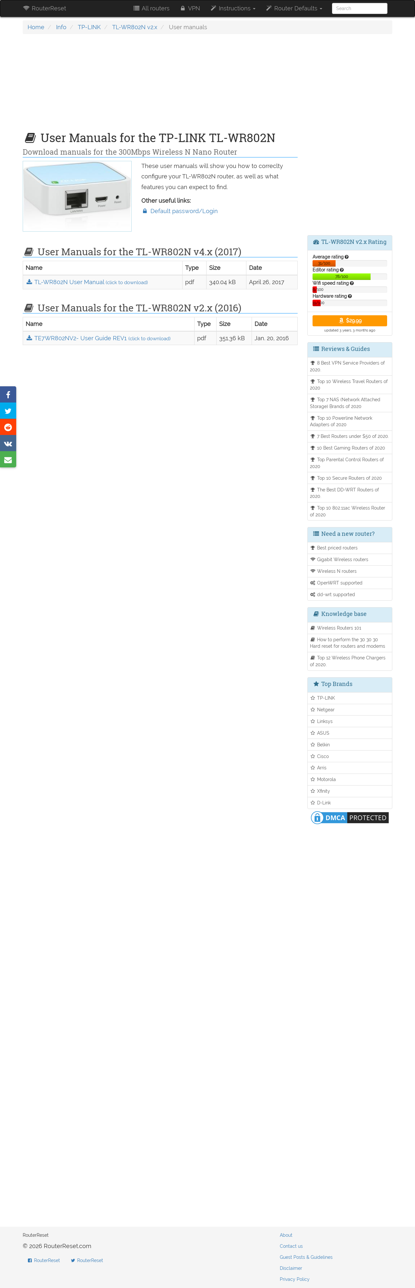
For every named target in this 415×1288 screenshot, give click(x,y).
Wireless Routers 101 (336, 628)
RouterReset (44, 8)
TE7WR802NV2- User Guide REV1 (98, 338)
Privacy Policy (295, 1279)
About (286, 1235)
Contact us (291, 1246)
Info (61, 27)
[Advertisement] (160, 86)
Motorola (323, 779)
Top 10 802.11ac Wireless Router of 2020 (347, 511)
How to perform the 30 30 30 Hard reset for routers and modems (347, 643)
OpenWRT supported (336, 582)
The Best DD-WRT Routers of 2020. (344, 493)
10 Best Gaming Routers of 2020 (347, 448)
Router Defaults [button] (293, 8)
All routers (151, 8)
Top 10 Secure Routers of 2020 (346, 478)
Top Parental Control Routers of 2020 (347, 463)
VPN (189, 8)
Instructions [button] (232, 8)
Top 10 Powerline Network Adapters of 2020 (341, 421)
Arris (318, 767)
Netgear (322, 709)
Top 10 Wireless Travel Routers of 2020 (349, 385)
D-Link (320, 802)
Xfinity (320, 791)
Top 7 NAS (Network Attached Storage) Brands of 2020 (345, 403)
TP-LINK (89, 27)
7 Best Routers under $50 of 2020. (349, 436)
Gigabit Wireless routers (339, 559)
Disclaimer (291, 1268)
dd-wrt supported (332, 594)
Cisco (319, 756)
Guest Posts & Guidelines (306, 1257)
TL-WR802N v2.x (134, 27)
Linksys (321, 721)
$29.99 (350, 321)
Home (36, 27)
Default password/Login (179, 211)
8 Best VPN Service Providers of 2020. (347, 366)
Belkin (320, 744)
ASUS (320, 733)
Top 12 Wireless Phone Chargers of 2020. (348, 661)
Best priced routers (334, 547)
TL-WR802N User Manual (87, 282)
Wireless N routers (333, 571)
